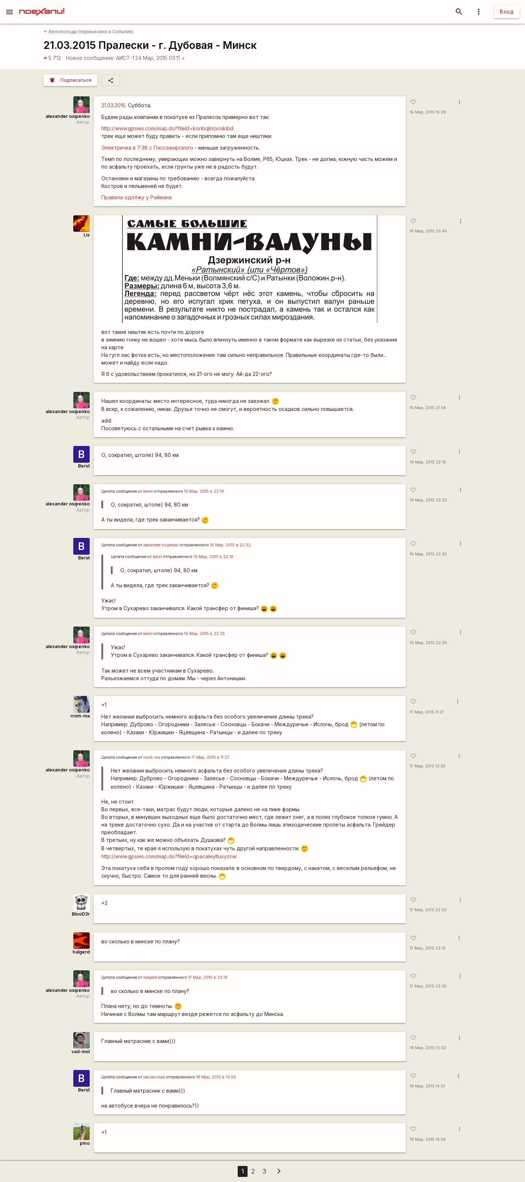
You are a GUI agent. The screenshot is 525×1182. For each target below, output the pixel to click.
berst (148, 491)
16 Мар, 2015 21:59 (428, 407)
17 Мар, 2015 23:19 (428, 948)
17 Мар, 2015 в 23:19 (208, 977)
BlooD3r (81, 914)
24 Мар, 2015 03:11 (160, 58)
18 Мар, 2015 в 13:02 (216, 1077)
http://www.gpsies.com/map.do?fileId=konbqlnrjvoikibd (167, 128)
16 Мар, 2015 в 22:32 (230, 545)
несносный (154, 1077)
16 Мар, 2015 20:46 (428, 231)
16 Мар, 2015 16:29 (428, 112)
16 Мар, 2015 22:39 (428, 642)
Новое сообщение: (90, 58)
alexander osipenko (68, 116)
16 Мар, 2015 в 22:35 (204, 633)
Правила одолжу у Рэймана (136, 197)
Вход (507, 11)
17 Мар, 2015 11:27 (427, 712)
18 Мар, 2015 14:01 (427, 1086)
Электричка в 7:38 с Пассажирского (147, 148)
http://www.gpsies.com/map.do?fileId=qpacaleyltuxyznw (169, 856)
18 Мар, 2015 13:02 (428, 1048)
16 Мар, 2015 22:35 (428, 554)
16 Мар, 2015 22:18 (428, 462)
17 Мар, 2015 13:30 (428, 766)
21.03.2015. (114, 105)
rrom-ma (80, 716)
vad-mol (80, 1051)
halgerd (81, 952)
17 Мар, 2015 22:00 (428, 910)
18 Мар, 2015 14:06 (428, 1139)
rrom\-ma (151, 757)
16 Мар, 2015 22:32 (428, 500)
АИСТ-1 (125, 58)
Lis (86, 235)
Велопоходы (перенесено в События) (88, 31)
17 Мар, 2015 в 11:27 (210, 757)
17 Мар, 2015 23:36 (428, 986)
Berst (84, 466)
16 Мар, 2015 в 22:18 (204, 491)
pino (85, 1143)
